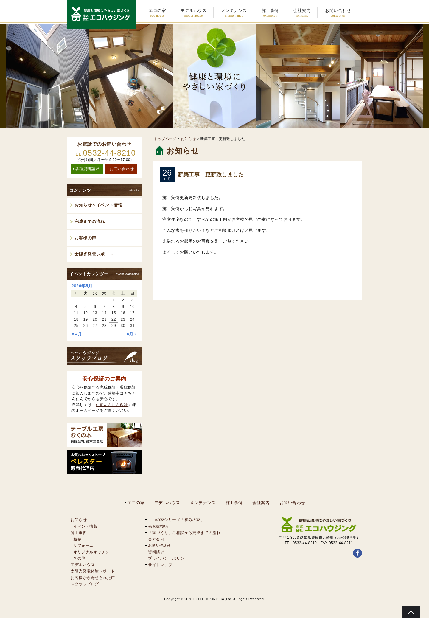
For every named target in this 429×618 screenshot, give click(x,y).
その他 (79, 558)
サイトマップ (160, 565)
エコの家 (135, 502)
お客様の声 (85, 237)
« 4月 (77, 334)
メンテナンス (203, 502)
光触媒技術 (158, 526)
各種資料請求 (87, 169)
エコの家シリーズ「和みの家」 (176, 520)
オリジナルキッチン (91, 552)
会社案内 (261, 502)
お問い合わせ (122, 169)
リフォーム (83, 545)
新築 (77, 539)
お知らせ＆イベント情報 (98, 205)
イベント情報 (85, 526)
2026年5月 (82, 285)
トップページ (165, 139)
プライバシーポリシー (168, 558)
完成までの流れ (89, 221)
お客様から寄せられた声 (93, 577)
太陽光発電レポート (94, 254)
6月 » (132, 334)
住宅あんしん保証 (112, 405)
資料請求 (156, 552)
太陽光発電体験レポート (93, 571)
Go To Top (411, 612)
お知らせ (188, 139)
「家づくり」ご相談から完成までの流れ (184, 532)
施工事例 (234, 502)
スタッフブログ (85, 584)
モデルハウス (167, 502)
